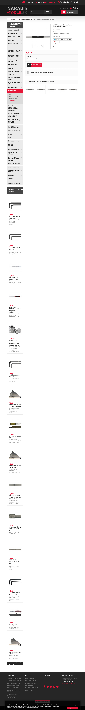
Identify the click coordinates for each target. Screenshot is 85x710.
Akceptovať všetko (72, 708)
